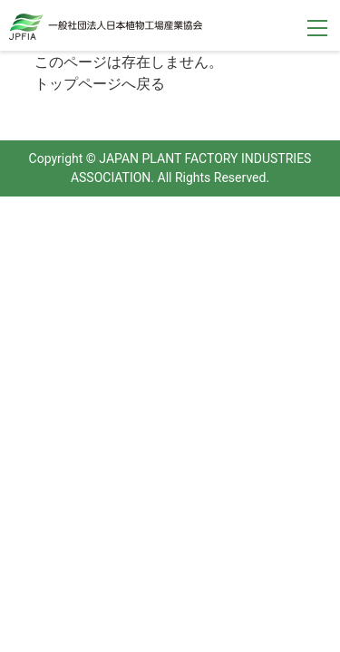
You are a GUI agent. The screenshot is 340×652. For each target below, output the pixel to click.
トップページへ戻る (99, 83)
